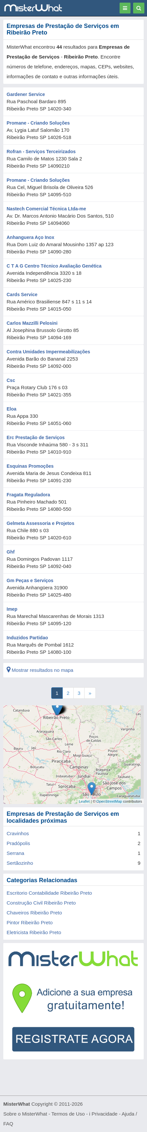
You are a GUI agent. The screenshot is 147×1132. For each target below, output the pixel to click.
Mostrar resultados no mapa (40, 670)
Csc (11, 380)
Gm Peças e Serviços (30, 580)
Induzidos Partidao (27, 637)
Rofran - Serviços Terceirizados (41, 151)
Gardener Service (26, 94)
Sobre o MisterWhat (25, 1114)
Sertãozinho (20, 863)
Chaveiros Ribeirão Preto (34, 912)
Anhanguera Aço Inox (30, 237)
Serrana (15, 853)
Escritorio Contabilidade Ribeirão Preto (49, 893)
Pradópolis (18, 843)
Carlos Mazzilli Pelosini (32, 323)
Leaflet (84, 801)
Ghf (11, 551)
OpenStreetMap (109, 801)
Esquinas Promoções (30, 466)
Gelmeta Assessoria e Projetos (40, 523)
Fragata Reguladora (28, 494)
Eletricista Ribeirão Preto (34, 932)
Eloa (12, 409)
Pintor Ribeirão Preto (30, 922)
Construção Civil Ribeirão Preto (41, 903)
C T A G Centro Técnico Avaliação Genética (54, 266)
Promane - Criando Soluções (38, 123)
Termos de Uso (68, 1114)
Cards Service (22, 294)
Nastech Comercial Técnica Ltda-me (46, 208)
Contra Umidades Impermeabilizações (48, 351)
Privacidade (104, 1114)
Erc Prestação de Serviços (36, 437)
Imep (12, 609)
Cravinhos (18, 833)
